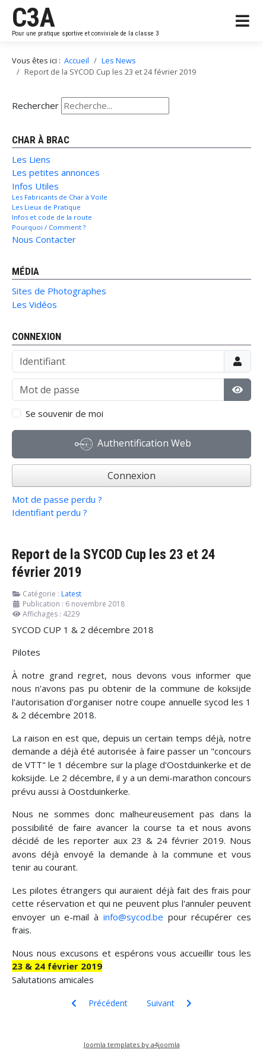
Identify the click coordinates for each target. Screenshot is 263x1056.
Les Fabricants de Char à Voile (59, 196)
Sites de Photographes (59, 291)
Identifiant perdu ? (49, 512)
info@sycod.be (133, 917)
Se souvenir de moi (64, 413)
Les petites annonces (56, 172)
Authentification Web (133, 444)
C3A (33, 17)
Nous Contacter (44, 239)
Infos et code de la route (52, 217)
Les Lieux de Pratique (46, 207)
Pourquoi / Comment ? (48, 227)
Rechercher (35, 105)
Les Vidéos (34, 304)
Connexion (131, 475)
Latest (71, 594)
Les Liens (31, 159)
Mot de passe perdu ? (57, 499)
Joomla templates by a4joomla (132, 1044)
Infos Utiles (35, 186)
